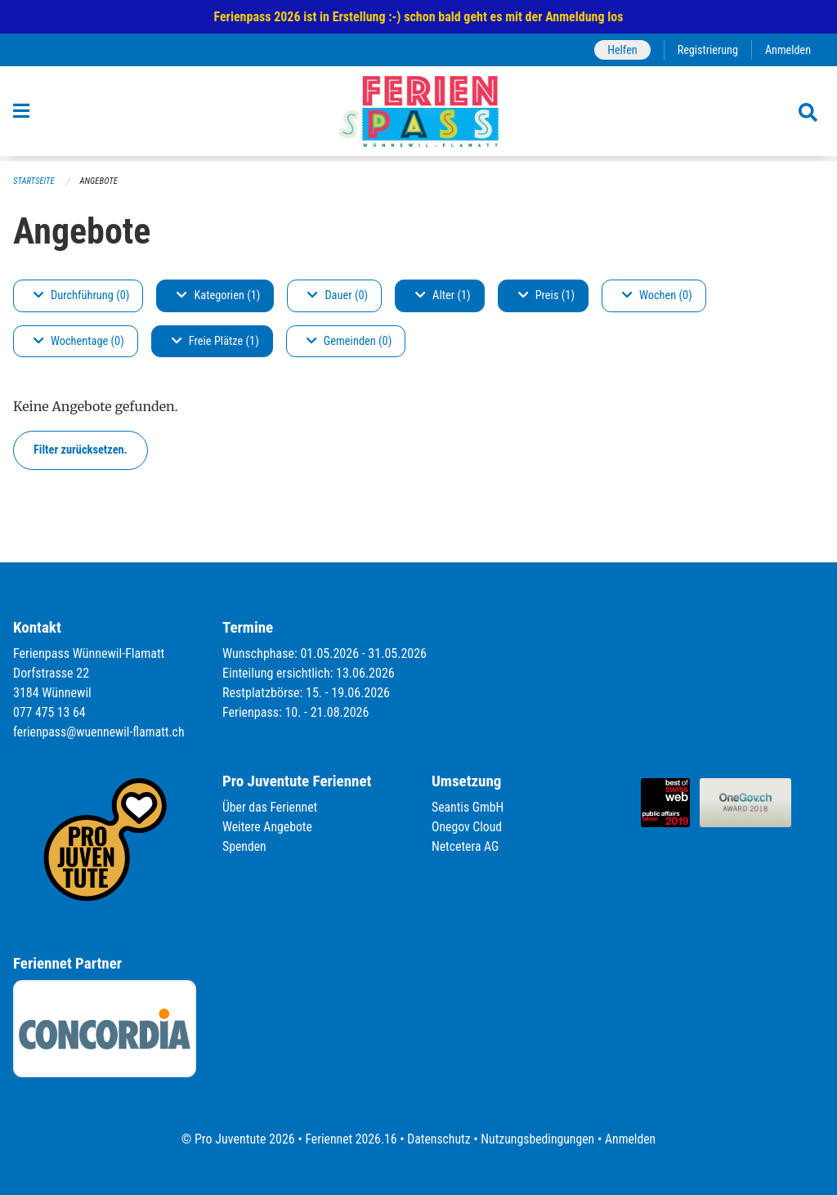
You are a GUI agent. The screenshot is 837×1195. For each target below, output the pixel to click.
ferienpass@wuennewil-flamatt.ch (100, 732)
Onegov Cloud (468, 827)
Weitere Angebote (268, 827)
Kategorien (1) (218, 295)
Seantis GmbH (468, 807)
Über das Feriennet (270, 807)
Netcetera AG (466, 846)
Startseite (34, 181)
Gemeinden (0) (349, 341)
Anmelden (787, 49)
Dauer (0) (337, 295)
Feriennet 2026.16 (349, 1139)
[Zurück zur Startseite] (418, 113)
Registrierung (706, 49)
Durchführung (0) (81, 295)
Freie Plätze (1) (215, 341)
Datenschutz (438, 1139)
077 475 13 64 (50, 712)
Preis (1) (546, 295)
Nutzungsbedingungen (538, 1139)
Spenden (244, 846)
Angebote (100, 181)
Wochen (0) (657, 295)
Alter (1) (443, 295)
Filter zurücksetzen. (81, 450)
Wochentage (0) (79, 341)
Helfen (620, 49)
